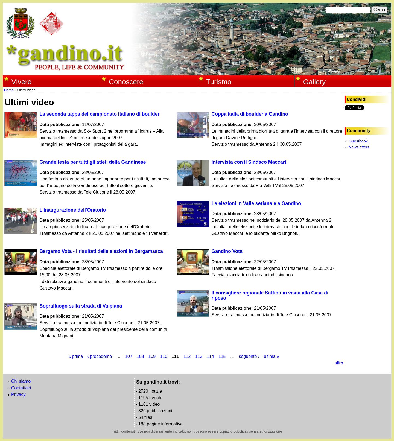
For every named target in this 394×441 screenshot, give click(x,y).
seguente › (249, 356)
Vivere (21, 82)
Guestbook (358, 141)
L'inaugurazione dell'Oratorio (72, 210)
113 (198, 356)
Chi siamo (21, 381)
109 (152, 356)
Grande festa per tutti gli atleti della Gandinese (92, 162)
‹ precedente (99, 356)
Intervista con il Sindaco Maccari (249, 162)
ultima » (271, 356)
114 (210, 356)
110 (163, 356)
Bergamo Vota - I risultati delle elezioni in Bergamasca (101, 251)
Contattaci (21, 387)
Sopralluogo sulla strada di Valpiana (80, 306)
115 (222, 356)
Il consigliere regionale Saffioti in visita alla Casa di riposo (270, 295)
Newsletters (359, 147)
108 (140, 356)
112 (187, 356)
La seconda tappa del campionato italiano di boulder (99, 114)
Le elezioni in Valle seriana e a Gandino (256, 203)
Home (8, 90)
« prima (75, 356)
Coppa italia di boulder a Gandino (250, 114)
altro (338, 363)
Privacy (18, 394)
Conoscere (126, 82)
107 (128, 356)
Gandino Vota (227, 251)
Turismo (219, 82)
